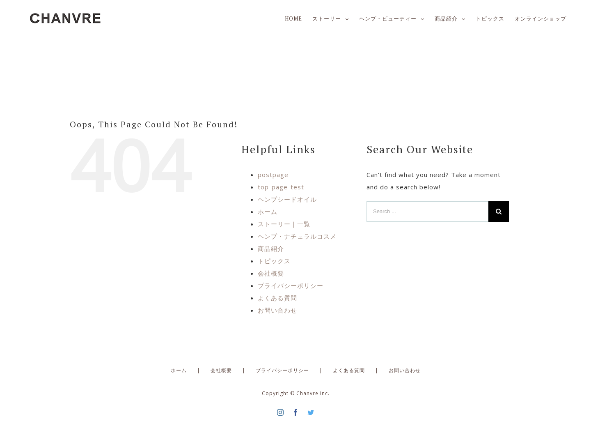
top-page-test (281, 187)
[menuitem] (298, 18)
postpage (273, 174)
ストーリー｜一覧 (284, 224)
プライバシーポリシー (290, 285)
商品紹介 (271, 248)
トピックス (274, 261)
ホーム (267, 211)
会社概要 (271, 273)
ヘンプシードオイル (287, 199)
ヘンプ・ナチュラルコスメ (297, 236)
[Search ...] (427, 211)
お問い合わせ (277, 310)
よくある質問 (277, 298)
